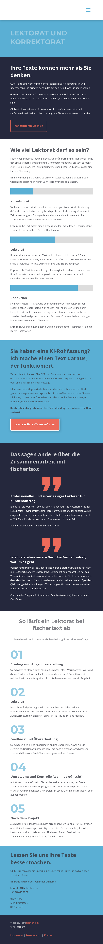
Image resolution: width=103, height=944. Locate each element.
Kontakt (48, 935)
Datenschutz (33, 935)
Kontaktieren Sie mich (28, 125)
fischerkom (32, 922)
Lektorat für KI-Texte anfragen (34, 424)
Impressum (16, 935)
